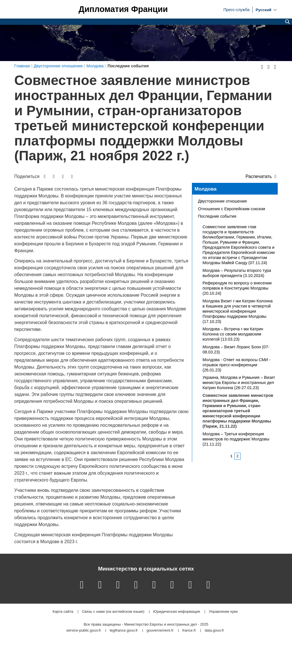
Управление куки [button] (223, 611)
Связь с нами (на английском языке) (113, 611)
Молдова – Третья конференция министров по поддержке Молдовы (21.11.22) (235, 439)
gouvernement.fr (160, 630)
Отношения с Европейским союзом (231, 209)
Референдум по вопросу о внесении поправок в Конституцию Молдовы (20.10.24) (236, 288)
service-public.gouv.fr (83, 630)
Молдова (205, 189)
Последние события (217, 216)
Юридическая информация (176, 611)
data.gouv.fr (214, 630)
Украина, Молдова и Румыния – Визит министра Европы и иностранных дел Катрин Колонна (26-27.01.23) (238, 382)
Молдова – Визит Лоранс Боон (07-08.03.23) (235, 349)
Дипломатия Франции (123, 9)
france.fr (189, 630)
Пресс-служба (236, 9)
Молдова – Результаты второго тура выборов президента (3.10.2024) (236, 273)
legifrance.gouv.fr (124, 630)
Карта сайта (62, 611)
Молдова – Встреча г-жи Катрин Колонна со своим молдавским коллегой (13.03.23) (232, 334)
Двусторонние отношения (222, 201)
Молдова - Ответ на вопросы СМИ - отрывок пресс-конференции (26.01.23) (236, 364)
